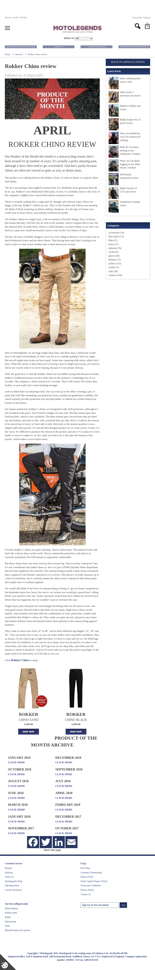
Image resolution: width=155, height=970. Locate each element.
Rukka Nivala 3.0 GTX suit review (128, 190)
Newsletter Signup (141, 17)
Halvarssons (10, 921)
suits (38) (113, 271)
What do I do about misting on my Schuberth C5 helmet (130, 150)
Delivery (9, 872)
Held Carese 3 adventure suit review (130, 94)
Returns (8, 868)
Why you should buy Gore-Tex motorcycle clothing (130, 137)
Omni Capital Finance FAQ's (94, 881)
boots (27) (113, 244)
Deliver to (69, 38)
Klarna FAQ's (87, 877)
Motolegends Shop (13, 881)
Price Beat (85, 868)
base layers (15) (116, 236)
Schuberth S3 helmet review (130, 204)
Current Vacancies (13, 890)
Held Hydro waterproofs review (129, 176)
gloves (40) (114, 255)
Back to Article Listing (128, 61)
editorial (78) (115, 248)
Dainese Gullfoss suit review (130, 108)
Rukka (8, 917)
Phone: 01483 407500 (16, 17)
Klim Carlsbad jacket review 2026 (130, 80)
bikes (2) (113, 240)
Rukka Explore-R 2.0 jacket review (130, 121)
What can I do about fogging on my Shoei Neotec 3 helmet (130, 164)
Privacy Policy (87, 890)
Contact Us (86, 894)
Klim (7, 926)
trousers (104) (115, 275)
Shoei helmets (11, 908)
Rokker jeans (11, 912)
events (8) (113, 252)
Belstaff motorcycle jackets (17, 930)
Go (123, 904)
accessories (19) (116, 232)
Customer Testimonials (91, 872)
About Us (9, 877)
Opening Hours (12, 885)
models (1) (114, 267)
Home (8, 54)
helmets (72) (115, 259)
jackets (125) (115, 263)
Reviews (19, 54)
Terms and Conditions (91, 885)
